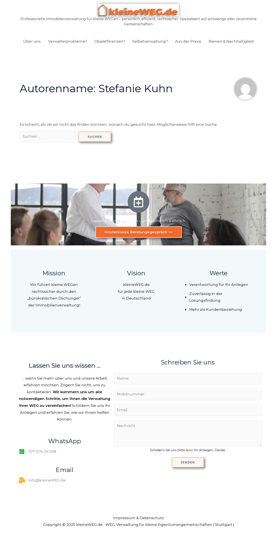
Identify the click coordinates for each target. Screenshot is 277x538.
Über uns (32, 41)
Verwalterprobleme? (67, 41)
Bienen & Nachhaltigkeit (231, 41)
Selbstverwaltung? (150, 41)
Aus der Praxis (188, 41)
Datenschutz (152, 518)
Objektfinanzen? (109, 41)
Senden (188, 462)
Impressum (124, 518)
